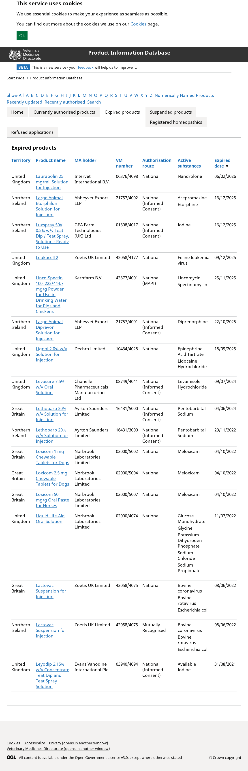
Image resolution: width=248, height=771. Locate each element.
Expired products (122, 112)
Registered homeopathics (176, 122)
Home (17, 112)
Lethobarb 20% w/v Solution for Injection (52, 414)
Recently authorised (65, 102)
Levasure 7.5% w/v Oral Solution (50, 386)
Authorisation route (156, 163)
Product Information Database (129, 52)
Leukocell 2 (47, 257)
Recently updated (24, 102)
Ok (22, 35)
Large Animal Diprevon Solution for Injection (49, 330)
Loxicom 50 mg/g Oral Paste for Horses (52, 499)
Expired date (222, 163)
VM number (124, 163)
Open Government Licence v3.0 (101, 757)
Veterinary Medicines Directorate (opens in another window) (58, 748)
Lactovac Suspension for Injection (51, 590)
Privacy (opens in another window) (78, 743)
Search (94, 102)
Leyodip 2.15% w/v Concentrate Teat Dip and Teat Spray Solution (52, 675)
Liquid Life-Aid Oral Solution (50, 518)
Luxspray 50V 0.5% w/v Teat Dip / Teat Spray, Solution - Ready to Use (52, 236)
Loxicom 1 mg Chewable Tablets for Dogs (52, 456)
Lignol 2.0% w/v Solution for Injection (51, 354)
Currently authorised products (64, 112)
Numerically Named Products (184, 95)
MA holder (85, 160)
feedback (86, 67)
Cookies (138, 24)
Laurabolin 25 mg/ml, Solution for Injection (52, 181)
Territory (20, 160)
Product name (51, 160)
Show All (15, 95)
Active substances (189, 163)
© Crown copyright (225, 757)
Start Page (15, 78)
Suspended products (171, 112)
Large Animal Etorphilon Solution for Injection (49, 206)
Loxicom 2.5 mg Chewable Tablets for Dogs (52, 478)
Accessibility (34, 743)
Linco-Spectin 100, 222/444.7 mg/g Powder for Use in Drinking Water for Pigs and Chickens (51, 294)
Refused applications (32, 132)
